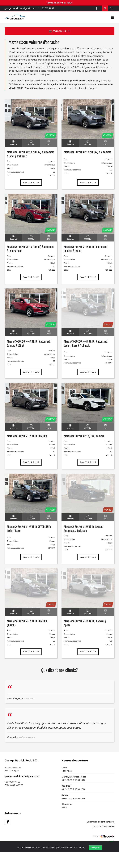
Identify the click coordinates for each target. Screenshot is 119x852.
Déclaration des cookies (103, 827)
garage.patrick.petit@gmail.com (20, 8)
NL (111, 8)
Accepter (95, 847)
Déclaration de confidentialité (100, 822)
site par (103, 836)
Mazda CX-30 (59, 31)
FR (105, 8)
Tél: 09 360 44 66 (12, 781)
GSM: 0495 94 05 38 (14, 785)
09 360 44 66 (48, 8)
